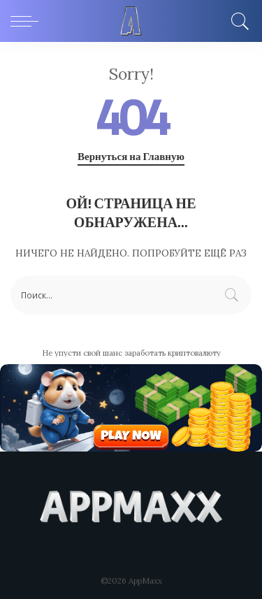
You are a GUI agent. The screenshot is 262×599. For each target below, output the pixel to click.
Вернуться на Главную (131, 156)
